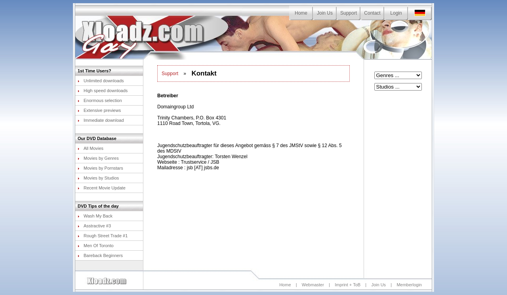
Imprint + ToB (347, 284)
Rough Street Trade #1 (103, 235)
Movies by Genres (98, 158)
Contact (372, 13)
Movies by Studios (98, 178)
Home (301, 13)
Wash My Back (95, 216)
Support (348, 13)
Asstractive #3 (94, 225)
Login (396, 13)
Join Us (325, 13)
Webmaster (313, 284)
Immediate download (101, 120)
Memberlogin (409, 284)
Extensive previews (99, 110)
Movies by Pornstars (100, 168)
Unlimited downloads (101, 80)
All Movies (90, 148)
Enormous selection (100, 100)
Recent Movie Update (102, 187)
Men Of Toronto (96, 245)
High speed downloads (103, 90)
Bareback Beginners (100, 255)
